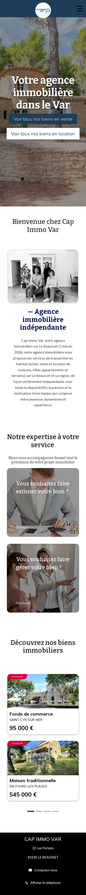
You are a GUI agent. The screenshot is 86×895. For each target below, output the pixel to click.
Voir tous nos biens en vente (43, 119)
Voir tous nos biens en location (43, 134)
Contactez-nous (45, 870)
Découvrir (23, 527)
